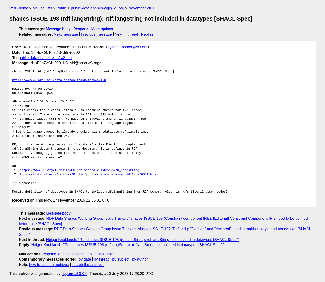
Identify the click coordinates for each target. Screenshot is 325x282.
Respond (80, 29)
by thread (102, 259)
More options (102, 29)
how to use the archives (49, 265)
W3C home (18, 8)
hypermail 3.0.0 (74, 274)
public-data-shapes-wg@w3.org (97, 8)
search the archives (88, 265)
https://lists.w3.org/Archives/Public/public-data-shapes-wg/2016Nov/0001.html (88, 175)
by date (85, 259)
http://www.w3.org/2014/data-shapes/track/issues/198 (59, 80)
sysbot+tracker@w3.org (128, 47)
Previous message (96, 34)
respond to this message (62, 254)
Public (61, 8)
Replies (147, 34)
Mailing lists (42, 8)
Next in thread (126, 34)
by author (140, 259)
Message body (58, 29)
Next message (66, 34)
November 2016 (142, 8)
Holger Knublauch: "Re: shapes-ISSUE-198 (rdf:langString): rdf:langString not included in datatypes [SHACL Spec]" (142, 240)
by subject (120, 259)
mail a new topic (100, 254)
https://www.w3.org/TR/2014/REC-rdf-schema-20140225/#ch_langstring (79, 170)
